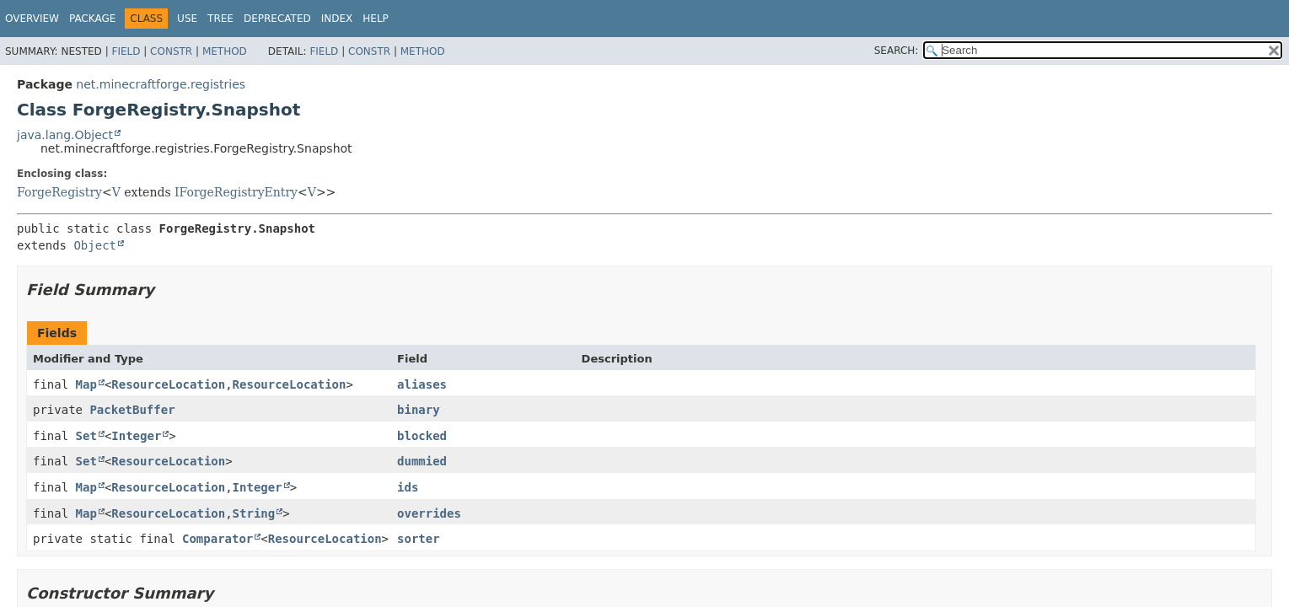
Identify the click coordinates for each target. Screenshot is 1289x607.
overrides (429, 513)
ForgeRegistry (59, 192)
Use (187, 18)
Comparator (217, 538)
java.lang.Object (65, 135)
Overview (32, 18)
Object (94, 245)
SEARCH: (896, 50)
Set (86, 436)
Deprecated (277, 18)
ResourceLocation (168, 384)
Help (376, 18)
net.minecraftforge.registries (160, 84)
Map (86, 384)
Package (92, 18)
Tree (220, 18)
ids (407, 487)
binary (418, 409)
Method (224, 51)
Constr (171, 51)
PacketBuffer (132, 409)
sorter (418, 538)
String (254, 513)
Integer (136, 436)
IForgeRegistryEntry (236, 192)
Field (125, 51)
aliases (422, 384)
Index (337, 18)
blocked (422, 436)
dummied (422, 461)
